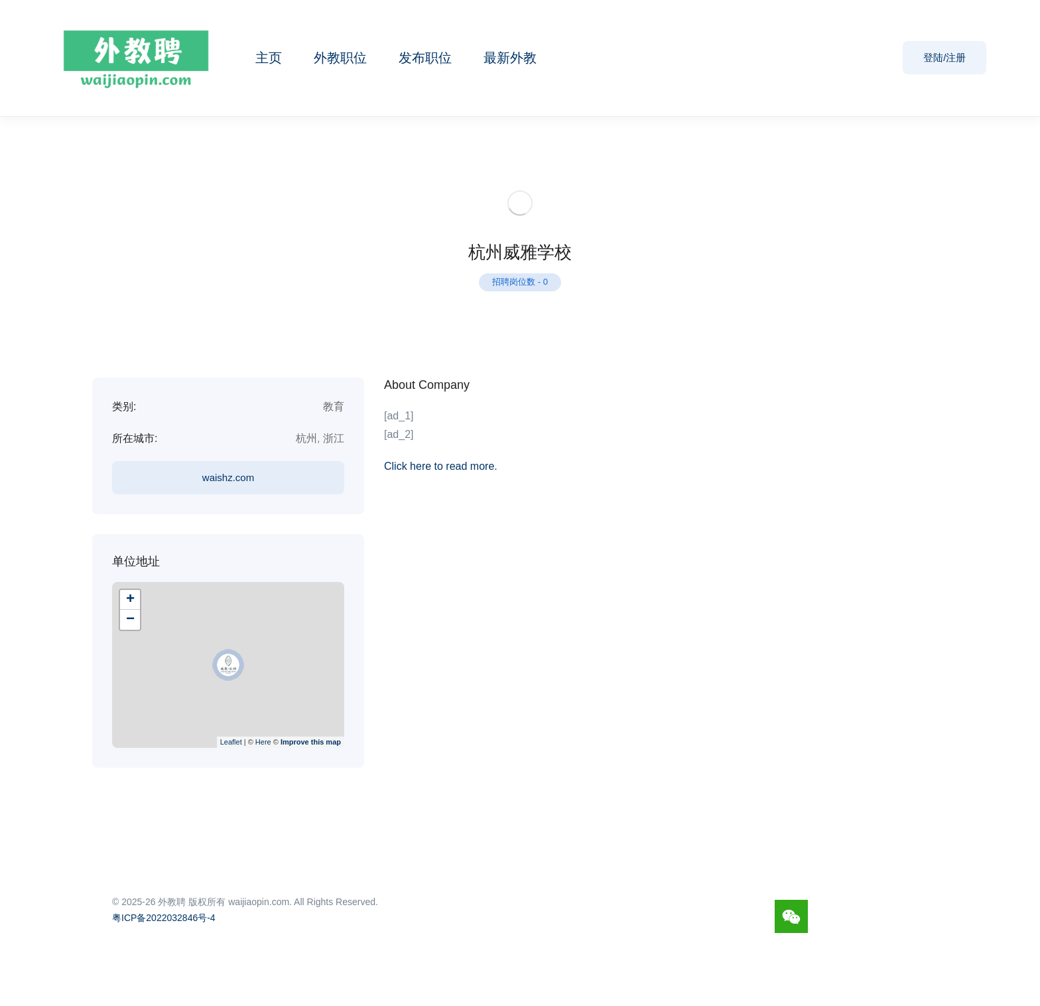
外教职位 (340, 57)
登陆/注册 (944, 57)
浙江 (333, 438)
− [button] (130, 620)
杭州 (306, 438)
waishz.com (228, 477)
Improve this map (311, 742)
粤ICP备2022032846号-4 (164, 917)
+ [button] (130, 600)
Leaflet (231, 742)
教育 (333, 406)
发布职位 (425, 57)
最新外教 (510, 57)
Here (263, 742)
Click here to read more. (440, 466)
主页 (268, 57)
